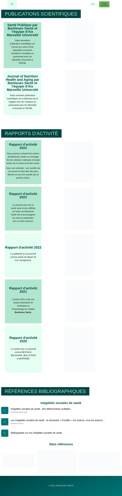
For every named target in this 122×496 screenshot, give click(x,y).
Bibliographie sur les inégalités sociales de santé (36, 433)
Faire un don (104, 4)
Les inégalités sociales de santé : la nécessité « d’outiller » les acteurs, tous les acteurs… (58, 420)
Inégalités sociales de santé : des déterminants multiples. (41, 409)
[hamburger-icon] (93, 4)
